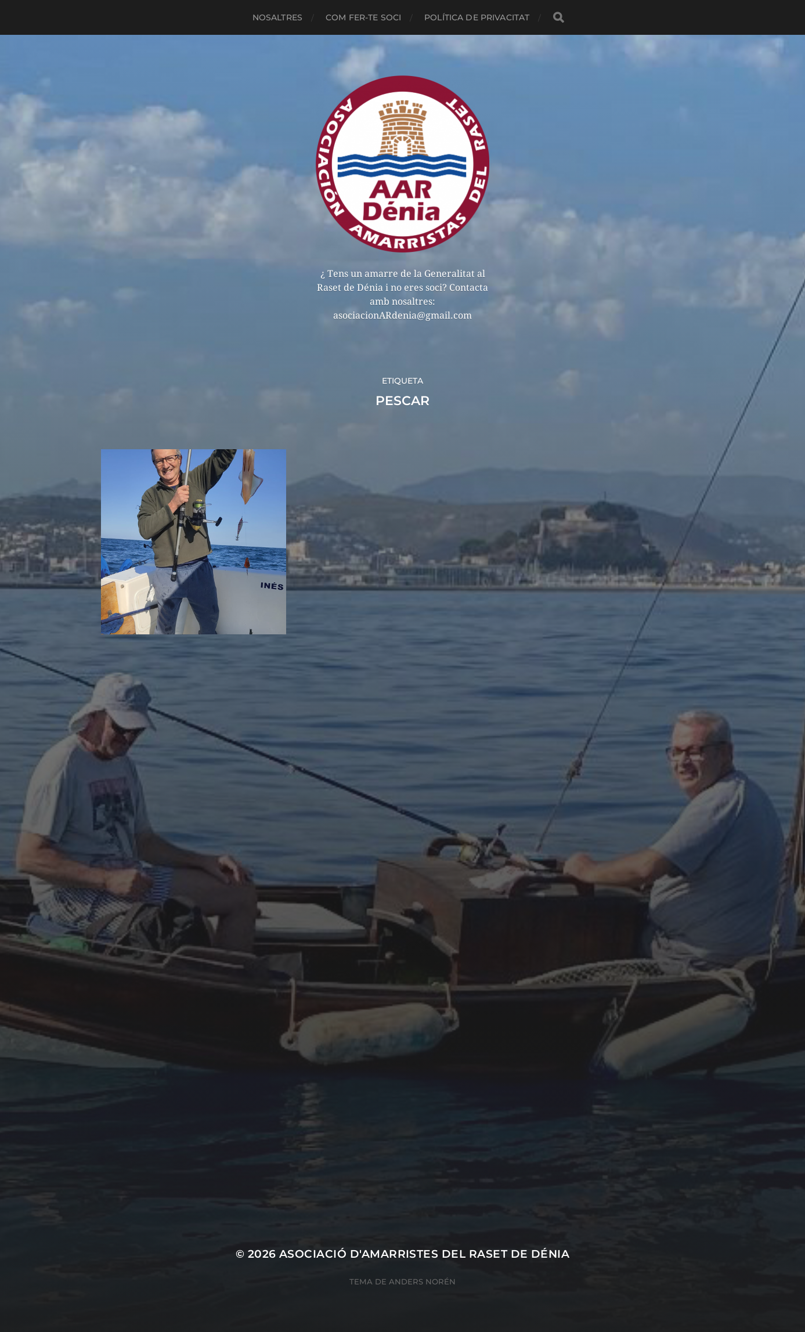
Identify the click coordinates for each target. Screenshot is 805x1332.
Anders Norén (422, 1281)
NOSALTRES (277, 17)
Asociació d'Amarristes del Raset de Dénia (424, 1254)
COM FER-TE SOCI (363, 17)
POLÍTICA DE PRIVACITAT (476, 17)
